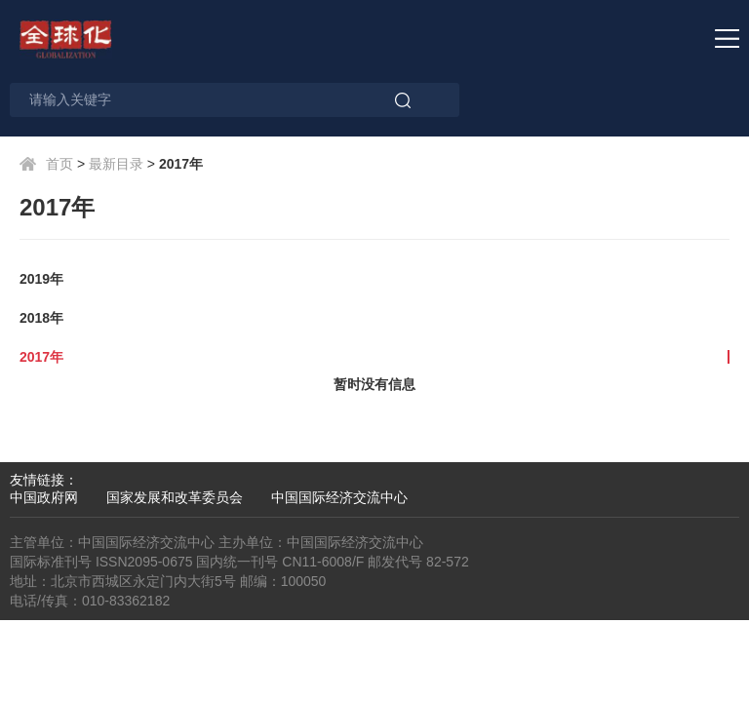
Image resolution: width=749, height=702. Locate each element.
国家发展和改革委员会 (174, 497)
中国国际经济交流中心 (339, 497)
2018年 (41, 318)
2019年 (41, 279)
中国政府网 (44, 497)
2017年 (41, 357)
